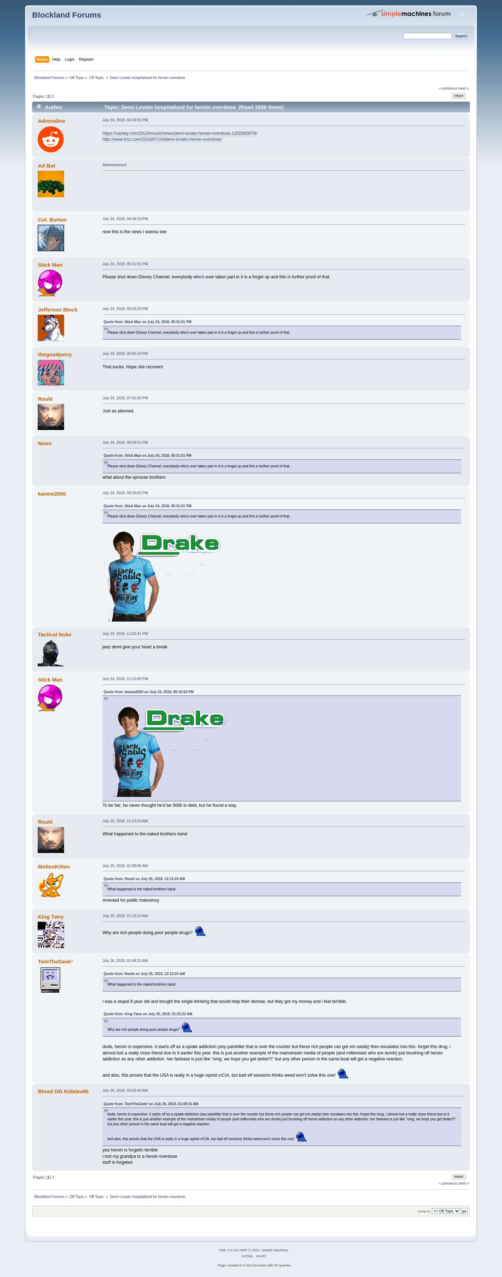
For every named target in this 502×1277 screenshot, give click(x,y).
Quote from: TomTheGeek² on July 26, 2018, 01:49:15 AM (151, 1104)
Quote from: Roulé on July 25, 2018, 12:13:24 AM (144, 879)
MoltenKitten (54, 867)
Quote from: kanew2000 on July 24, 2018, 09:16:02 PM (149, 692)
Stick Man (50, 265)
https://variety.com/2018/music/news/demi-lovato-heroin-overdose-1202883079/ (180, 133)
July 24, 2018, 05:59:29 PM (125, 309)
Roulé (45, 399)
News (45, 443)
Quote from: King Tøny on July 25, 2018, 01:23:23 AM (148, 1014)
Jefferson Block (58, 310)
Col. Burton (52, 220)
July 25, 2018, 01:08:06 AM (125, 866)
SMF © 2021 (250, 1250)
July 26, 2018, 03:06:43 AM (125, 1090)
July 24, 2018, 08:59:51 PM (125, 442)
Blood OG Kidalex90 (63, 1091)
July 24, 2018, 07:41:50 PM (125, 398)
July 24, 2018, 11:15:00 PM (125, 679)
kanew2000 (52, 494)
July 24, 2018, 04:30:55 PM (125, 120)
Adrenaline (51, 121)
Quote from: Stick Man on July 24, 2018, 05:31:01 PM (148, 322)
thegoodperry (55, 354)
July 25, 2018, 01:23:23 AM (125, 916)
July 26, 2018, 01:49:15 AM (125, 960)
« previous (448, 88)
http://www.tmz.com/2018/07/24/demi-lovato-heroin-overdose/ (162, 139)
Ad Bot (46, 166)
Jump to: (424, 1211)
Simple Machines (275, 1250)
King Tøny (51, 917)
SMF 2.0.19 (228, 1250)
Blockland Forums (66, 15)
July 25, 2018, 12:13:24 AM (125, 821)
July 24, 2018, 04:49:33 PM (125, 219)
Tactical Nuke (55, 634)
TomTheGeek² (55, 961)
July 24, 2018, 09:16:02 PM (125, 493)
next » (463, 88)
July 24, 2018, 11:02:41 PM (125, 633)
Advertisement (114, 165)
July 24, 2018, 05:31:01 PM (125, 264)
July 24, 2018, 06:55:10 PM (125, 353)
